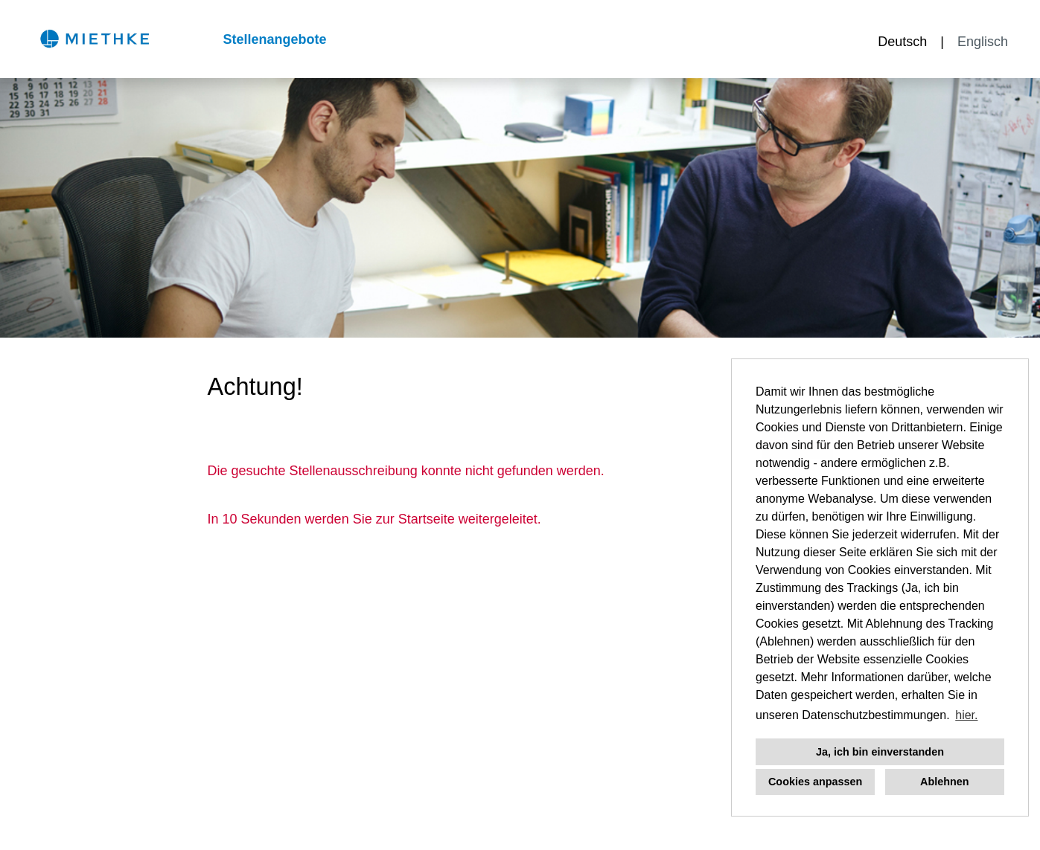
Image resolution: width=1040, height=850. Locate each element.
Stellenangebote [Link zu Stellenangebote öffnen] (274, 39)
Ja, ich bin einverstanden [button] (880, 752)
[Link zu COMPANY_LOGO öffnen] (94, 39)
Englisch (982, 41)
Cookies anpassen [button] (815, 782)
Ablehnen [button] (944, 782)
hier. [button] (966, 715)
